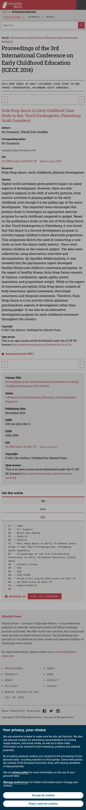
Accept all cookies (43, 795)
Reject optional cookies (43, 803)
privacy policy (21, 772)
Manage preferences (16, 782)
